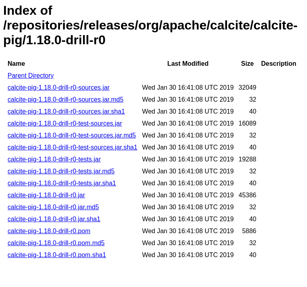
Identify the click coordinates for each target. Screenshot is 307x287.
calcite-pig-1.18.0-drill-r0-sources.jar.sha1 (66, 111)
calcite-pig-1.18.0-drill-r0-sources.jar (59, 87)
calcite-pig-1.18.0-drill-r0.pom (49, 231)
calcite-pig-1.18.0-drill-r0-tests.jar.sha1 (62, 183)
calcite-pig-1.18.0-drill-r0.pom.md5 (56, 243)
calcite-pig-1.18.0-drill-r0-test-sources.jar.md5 (72, 135)
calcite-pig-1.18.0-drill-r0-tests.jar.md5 (61, 171)
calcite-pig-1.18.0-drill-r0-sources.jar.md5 (66, 99)
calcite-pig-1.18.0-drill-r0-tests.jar (54, 159)
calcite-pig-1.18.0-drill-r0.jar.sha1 (54, 219)
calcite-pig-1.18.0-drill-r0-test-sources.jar (65, 123)
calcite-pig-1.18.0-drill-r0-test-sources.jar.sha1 (73, 147)
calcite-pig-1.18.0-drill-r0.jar (46, 195)
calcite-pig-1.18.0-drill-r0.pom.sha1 (57, 255)
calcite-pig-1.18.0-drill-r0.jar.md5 (53, 207)
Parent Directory (31, 75)
